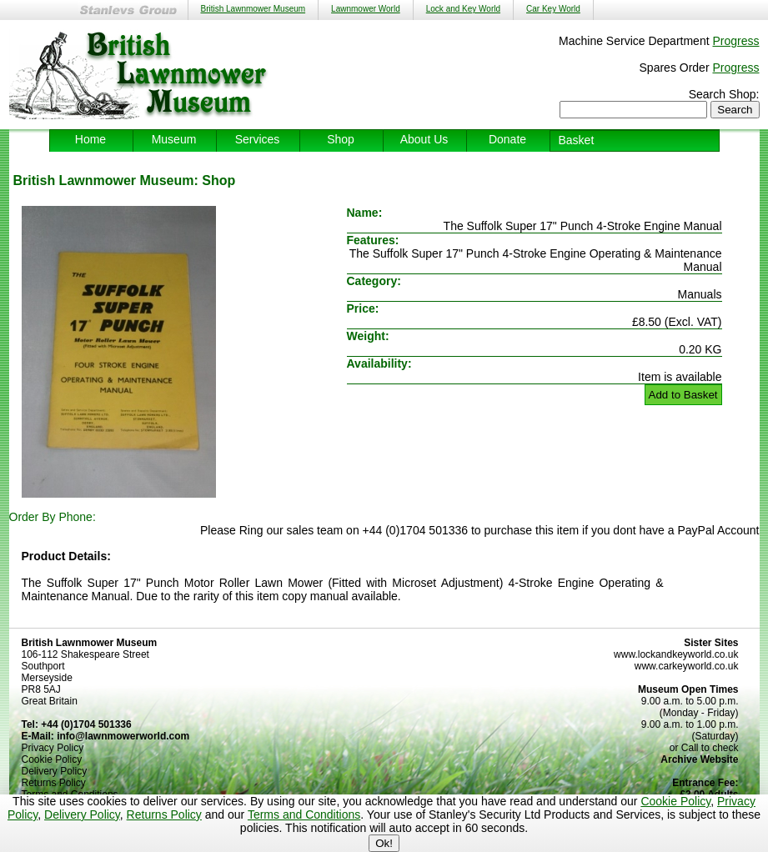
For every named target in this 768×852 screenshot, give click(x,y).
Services (257, 139)
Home (90, 139)
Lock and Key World (463, 8)
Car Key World (553, 8)
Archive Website (699, 759)
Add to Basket (683, 394)
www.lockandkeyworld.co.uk (676, 654)
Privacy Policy (53, 748)
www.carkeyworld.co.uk (687, 666)
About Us (424, 139)
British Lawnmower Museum (253, 8)
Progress (735, 41)
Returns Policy (164, 814)
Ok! (384, 843)
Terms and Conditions (304, 814)
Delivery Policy (82, 814)
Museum (174, 139)
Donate (507, 139)
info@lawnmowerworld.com (123, 736)
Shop (340, 139)
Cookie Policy (675, 801)
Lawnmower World (365, 8)
